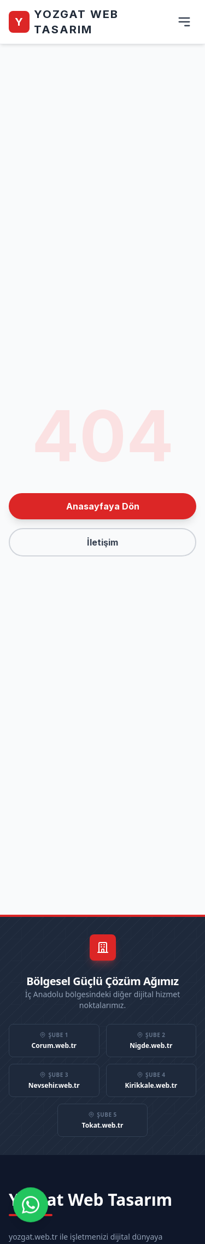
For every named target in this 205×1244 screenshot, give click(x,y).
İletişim (102, 542)
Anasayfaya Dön (102, 506)
